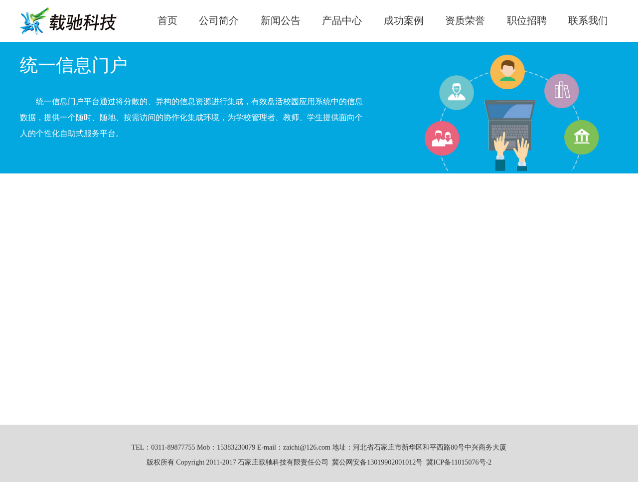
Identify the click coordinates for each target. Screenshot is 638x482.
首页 (167, 20)
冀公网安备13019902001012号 (377, 462)
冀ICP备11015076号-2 (458, 462)
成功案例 (404, 20)
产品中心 (342, 20)
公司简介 (219, 20)
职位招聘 (527, 20)
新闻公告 (281, 20)
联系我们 (588, 20)
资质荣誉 (465, 20)
